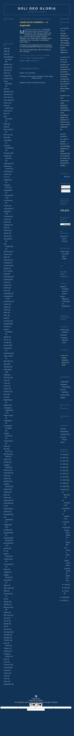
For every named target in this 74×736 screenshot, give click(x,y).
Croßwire (7, 216)
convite (6, 206)
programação (8, 533)
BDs (5, 113)
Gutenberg (7, 353)
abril (65, 588)
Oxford (6, 478)
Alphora (6, 70)
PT (5, 551)
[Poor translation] (39, 704)
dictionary (7, 251)
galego (6, 337)
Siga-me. (67, 176)
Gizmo (6, 340)
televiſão (7, 635)
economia (7, 265)
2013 (64, 470)
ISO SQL (7, 377)
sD (5, 599)
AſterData (7, 94)
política (6, 511)
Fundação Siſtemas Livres (64, 340)
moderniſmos (8, 441)
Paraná (6, 497)
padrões (7, 481)
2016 (64, 464)
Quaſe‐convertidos (67, 563)
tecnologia (7, 632)
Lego (5, 380)
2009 (5, 51)
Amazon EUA (65, 434)
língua (6, 389)
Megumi (6, 405)
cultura (6, 219)
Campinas (7, 153)
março (66, 591)
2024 (64, 454)
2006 (64, 597)
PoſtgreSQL (8, 525)
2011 (64, 477)
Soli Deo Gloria (37, 8)
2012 (64, 474)
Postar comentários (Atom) (35, 82)
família (6, 304)
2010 (64, 480)
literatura (7, 391)
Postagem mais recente (28, 76)
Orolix (6, 476)
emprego (7, 279)
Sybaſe (6, 623)
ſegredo (6, 602)
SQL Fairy (7, 615)
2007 (64, 489)
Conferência (8, 200)
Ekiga (6, 274)
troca (5, 662)
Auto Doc (7, 97)
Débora (6, 236)
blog (5, 127)
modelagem (8, 420)
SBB (5, 591)
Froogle (63, 429)
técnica (6, 629)
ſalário (6, 585)
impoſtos (7, 367)
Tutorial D (7, 665)
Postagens (66, 187)
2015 (64, 467)
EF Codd (7, 271)
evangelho (7, 293)
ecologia (7, 263)
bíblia (6, 124)
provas (6, 548)
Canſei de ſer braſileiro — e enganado (34, 24)
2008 (5, 48)
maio (66, 584)
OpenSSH (7, 473)
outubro (67, 508)
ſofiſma (6, 612)
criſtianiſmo (7, 211)
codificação (8, 180)
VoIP (5, 678)
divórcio (6, 254)
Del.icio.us (35, 60)
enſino (6, 282)
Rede (6, 569)
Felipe (6, 307)
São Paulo (7, 588)
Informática (8, 369)
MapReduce (8, 400)
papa (5, 495)
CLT (5, 177)
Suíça (6, 618)
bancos (6, 103)
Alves (6, 73)
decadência (8, 239)
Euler (5, 290)
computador (8, 190)
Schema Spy (8, 594)
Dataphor (7, 225)
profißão (7, 530)
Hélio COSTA (8, 356)
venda (6, 670)
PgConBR (7, 503)
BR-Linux (7, 135)
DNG (5, 257)
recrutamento (8, 564)
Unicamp (7, 667)
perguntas (7, 500)
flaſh (5, 318)
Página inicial (36, 78)
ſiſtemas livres (8, 607)
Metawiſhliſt (64, 431)
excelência (7, 301)
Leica (6, 383)
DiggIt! (27, 60)
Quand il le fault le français (64, 238)
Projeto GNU (64, 395)
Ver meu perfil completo (64, 274)
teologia (6, 637)
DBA (5, 227)
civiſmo (6, 174)
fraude (6, 326)
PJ (5, 506)
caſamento (7, 163)
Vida (5, 676)
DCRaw (6, 230)
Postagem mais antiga (45, 76)
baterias (6, 111)
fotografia (7, 324)
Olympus (7, 470)
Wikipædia (7, 684)
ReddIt (22, 60)
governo (7, 345)
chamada (7, 171)
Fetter (6, 310)
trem (5, 659)
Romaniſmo (8, 580)
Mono (6, 446)
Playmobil (7, 509)
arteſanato (7, 92)
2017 (64, 461)
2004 (64, 600)
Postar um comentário (27, 73)
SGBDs (6, 604)
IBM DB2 (7, 361)
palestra (6, 489)
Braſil (5, 137)
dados (6, 222)
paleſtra (6, 492)
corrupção (7, 208)
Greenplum (8, 348)
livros (5, 394)
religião (6, 572)
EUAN (6, 288)
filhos (5, 312)
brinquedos (8, 140)
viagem (6, 673)
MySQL (6, 462)
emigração (7, 277)
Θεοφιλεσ (63, 335)
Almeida (7, 67)
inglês (6, 375)
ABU (5, 54)
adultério (7, 64)
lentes (6, 386)
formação (7, 321)
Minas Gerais (8, 415)
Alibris (62, 442)
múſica (6, 459)
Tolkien (6, 648)
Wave (6, 681)
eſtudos (6, 285)
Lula (5, 397)
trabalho (7, 651)
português (7, 514)
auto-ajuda (7, 100)
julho (66, 527)
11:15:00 (46, 55)
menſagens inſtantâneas (8, 410)
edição (6, 268)
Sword (6, 621)
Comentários (67, 191)
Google (6, 342)
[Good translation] (32, 704)
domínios (7, 260)
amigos (6, 76)
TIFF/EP (7, 640)
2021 (64, 458)
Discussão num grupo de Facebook (64, 59)
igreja (6, 364)
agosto (66, 522)
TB (5, 626)
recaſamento (8, 559)
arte (5, 89)
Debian (6, 233)
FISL (5, 315)
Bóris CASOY (8, 129)
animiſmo (7, 78)
